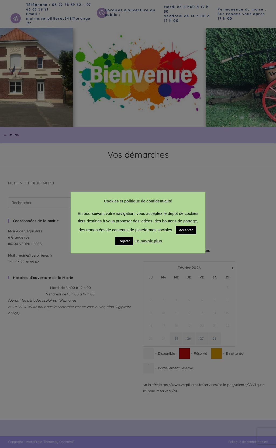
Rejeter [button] (124, 241)
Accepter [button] (186, 230)
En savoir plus (148, 241)
